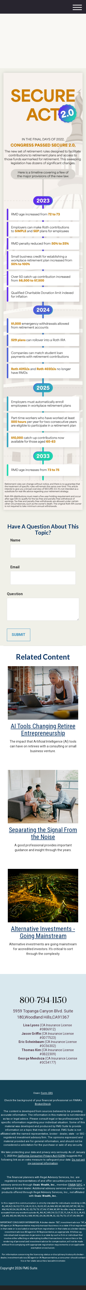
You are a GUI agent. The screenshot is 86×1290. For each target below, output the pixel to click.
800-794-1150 (43, 1000)
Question (15, 594)
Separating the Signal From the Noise (43, 833)
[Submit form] (18, 635)
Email (14, 567)
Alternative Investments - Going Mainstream (43, 932)
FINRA (71, 1184)
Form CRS (47, 1093)
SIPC (79, 1184)
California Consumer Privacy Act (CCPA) (42, 1155)
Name (15, 540)
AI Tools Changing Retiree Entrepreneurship (43, 729)
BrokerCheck (43, 1104)
